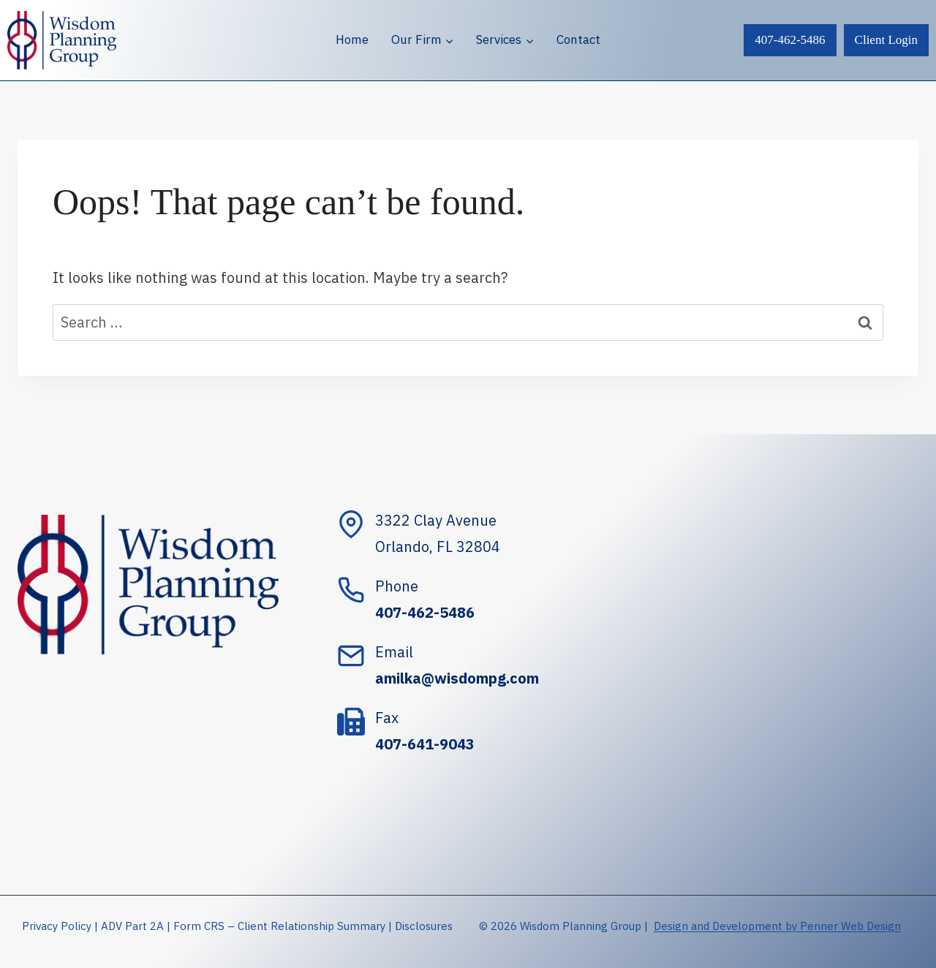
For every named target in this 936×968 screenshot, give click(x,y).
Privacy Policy (56, 926)
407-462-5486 (790, 40)
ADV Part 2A (132, 926)
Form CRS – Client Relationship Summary (279, 926)
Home (352, 39)
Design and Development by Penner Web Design (777, 926)
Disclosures (424, 926)
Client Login (886, 40)
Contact (578, 39)
